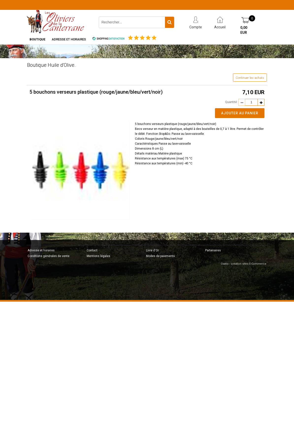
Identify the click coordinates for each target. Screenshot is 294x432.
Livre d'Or (152, 250)
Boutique (37, 39)
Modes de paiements (160, 256)
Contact (92, 250)
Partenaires (213, 250)
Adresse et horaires (69, 39)
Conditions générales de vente (48, 256)
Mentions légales (98, 256)
